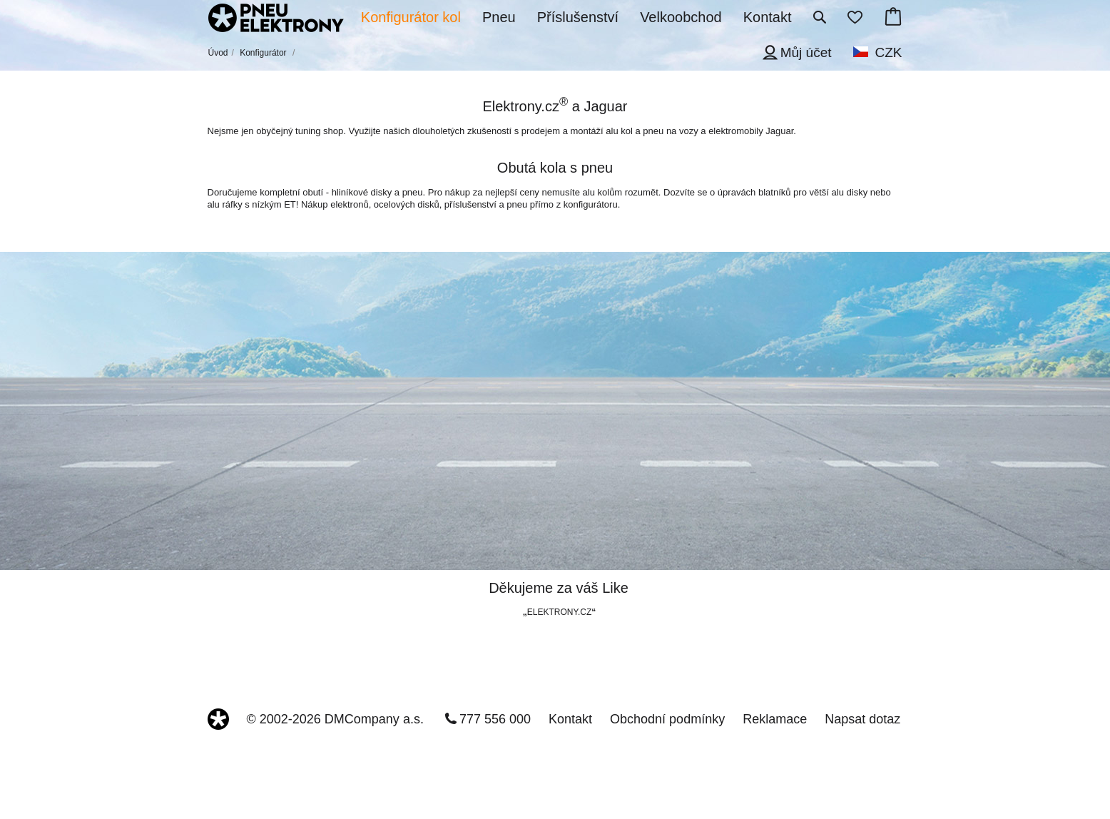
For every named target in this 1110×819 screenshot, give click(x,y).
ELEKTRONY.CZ (559, 612)
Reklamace (775, 719)
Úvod (218, 53)
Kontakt (570, 719)
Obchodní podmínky (667, 719)
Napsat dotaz (862, 719)
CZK (888, 52)
